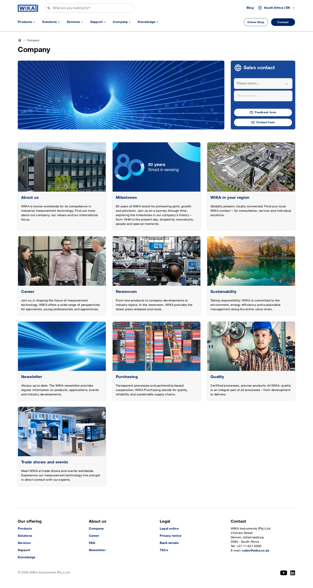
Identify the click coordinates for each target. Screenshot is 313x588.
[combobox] (263, 83)
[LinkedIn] (292, 572)
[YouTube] (283, 572)
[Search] (89, 8)
